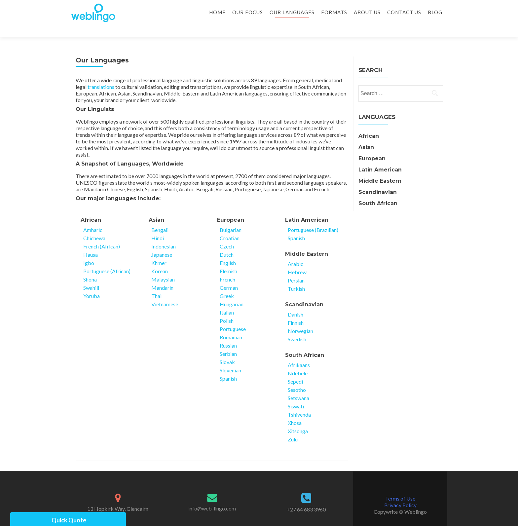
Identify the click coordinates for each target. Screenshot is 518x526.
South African (304, 343)
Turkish (296, 277)
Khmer (158, 251)
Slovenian (230, 359)
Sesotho (297, 378)
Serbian (228, 342)
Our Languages (292, 12)
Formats (334, 12)
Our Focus (247, 12)
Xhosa (295, 411)
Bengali (159, 218)
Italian (227, 301)
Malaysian (163, 268)
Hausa (90, 243)
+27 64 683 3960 (306, 498)
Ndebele (298, 361)
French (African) (101, 235)
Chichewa (94, 226)
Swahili (91, 276)
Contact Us (404, 12)
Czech (227, 235)
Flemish (228, 259)
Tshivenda (299, 403)
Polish (227, 309)
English (228, 251)
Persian (296, 269)
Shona (90, 268)
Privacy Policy (400, 493)
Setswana (298, 386)
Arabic (295, 252)
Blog (435, 12)
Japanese (161, 243)
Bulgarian (230, 218)
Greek (227, 284)
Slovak (227, 350)
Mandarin (162, 276)
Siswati (296, 395)
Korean (159, 259)
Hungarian (231, 292)
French (227, 268)
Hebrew (297, 260)
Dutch (227, 243)
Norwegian (300, 319)
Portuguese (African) (106, 259)
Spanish (228, 367)
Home (217, 12)
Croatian (230, 226)
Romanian (231, 325)
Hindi (157, 226)
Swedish (297, 327)
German (229, 276)
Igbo (88, 251)
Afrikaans (299, 353)
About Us (367, 12)
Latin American (306, 208)
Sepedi (295, 370)
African (91, 208)
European (230, 208)
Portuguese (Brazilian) (313, 218)
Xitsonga (298, 419)
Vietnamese (164, 292)
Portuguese (233, 317)
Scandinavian (304, 293)
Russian (228, 334)
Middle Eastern (306, 242)
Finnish (296, 311)
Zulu (293, 428)
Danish (295, 303)
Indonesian (163, 235)
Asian (156, 208)
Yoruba (91, 284)
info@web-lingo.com (212, 497)
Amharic (92, 218)
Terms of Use (400, 487)
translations (101, 75)
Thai (156, 284)
